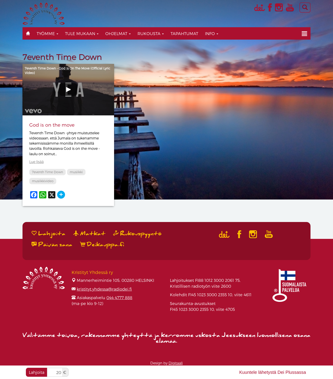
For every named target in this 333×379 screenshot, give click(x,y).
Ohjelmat (118, 33)
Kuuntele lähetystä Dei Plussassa (272, 372)
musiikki (76, 172)
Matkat (89, 233)
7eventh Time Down (47, 172)
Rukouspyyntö (137, 233)
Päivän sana (52, 244)
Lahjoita (36, 372)
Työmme (47, 33)
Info (211, 33)
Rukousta (150, 33)
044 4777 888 (119, 297)
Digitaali (176, 363)
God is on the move (51, 125)
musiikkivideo (43, 181)
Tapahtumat (184, 33)
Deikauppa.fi (102, 244)
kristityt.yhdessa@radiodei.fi (104, 289)
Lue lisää (36, 161)
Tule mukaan (82, 33)
